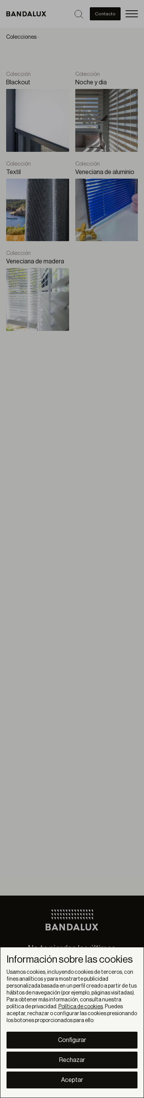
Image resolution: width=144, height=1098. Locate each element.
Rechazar (72, 1060)
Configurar (72, 1040)
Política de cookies (80, 1006)
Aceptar (72, 1080)
